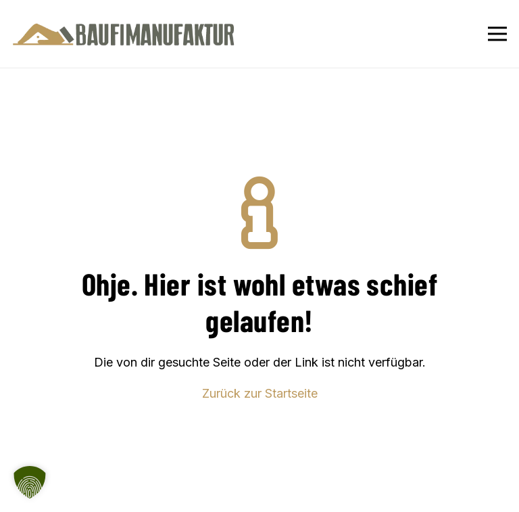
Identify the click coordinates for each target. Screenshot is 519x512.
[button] (29, 482)
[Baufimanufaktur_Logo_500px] (123, 34)
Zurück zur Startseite (260, 393)
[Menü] (497, 34)
